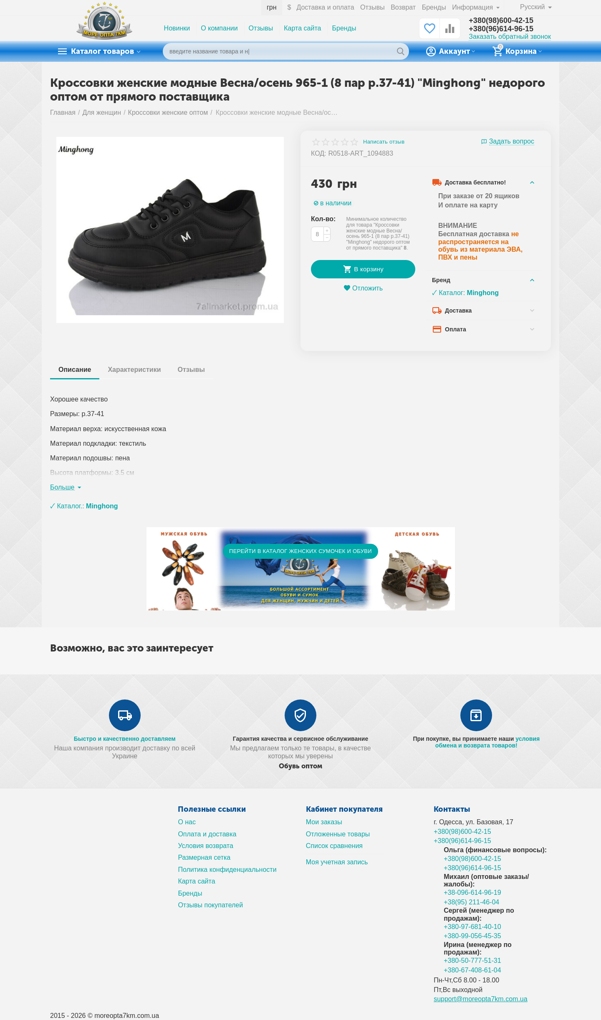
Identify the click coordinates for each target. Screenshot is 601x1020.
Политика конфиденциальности (227, 869)
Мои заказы (324, 822)
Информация (473, 7)
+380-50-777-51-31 (472, 960)
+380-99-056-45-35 (472, 935)
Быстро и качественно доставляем (125, 738)
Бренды (434, 7)
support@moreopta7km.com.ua (481, 998)
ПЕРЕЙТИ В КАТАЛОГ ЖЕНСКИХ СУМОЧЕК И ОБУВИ (300, 551)
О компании (219, 28)
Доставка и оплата (325, 7)
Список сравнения (334, 845)
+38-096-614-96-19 (472, 892)
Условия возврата (205, 845)
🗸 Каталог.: (84, 506)
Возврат (403, 7)
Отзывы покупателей (210, 905)
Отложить (363, 288)
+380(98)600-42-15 (501, 20)
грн (272, 7)
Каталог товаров (102, 51)
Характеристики (134, 369)
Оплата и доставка (207, 834)
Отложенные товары (338, 834)
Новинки (177, 28)
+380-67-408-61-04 (472, 970)
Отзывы (372, 7)
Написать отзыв (383, 142)
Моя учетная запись (337, 862)
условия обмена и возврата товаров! (487, 742)
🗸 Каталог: (465, 292)
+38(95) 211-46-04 (471, 902)
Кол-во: (323, 218)
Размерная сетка (204, 857)
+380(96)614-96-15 (501, 29)
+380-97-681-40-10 (472, 926)
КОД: (318, 153)
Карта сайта (302, 28)
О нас (187, 822)
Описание (74, 369)
